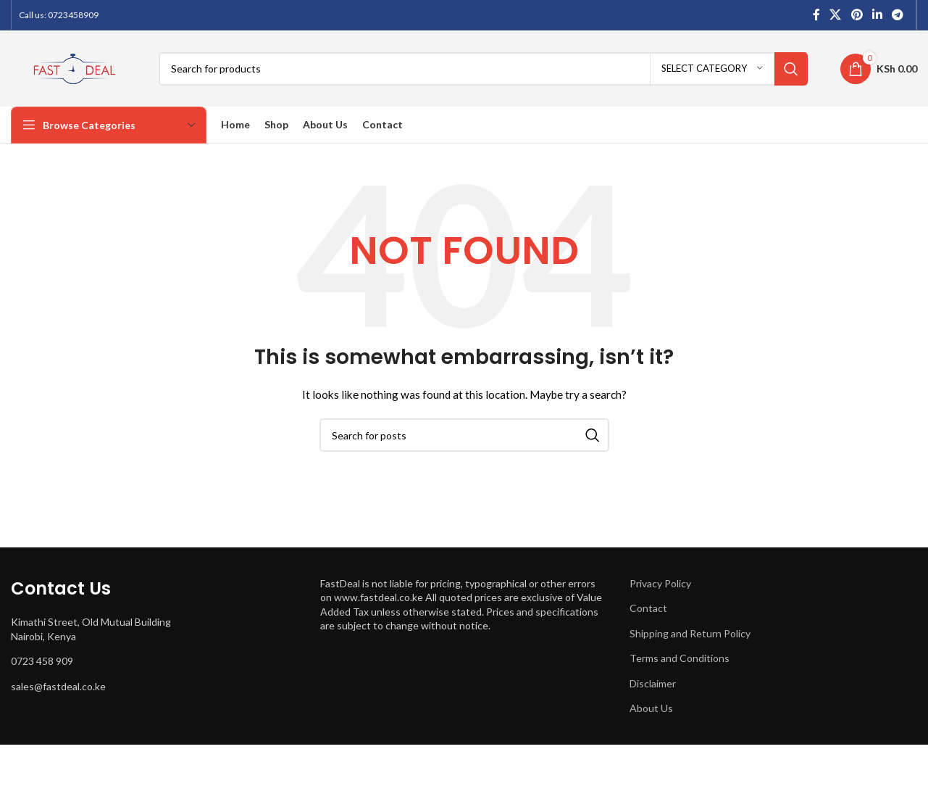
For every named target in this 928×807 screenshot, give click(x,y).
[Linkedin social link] (877, 14)
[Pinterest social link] (856, 14)
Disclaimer (653, 683)
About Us (651, 708)
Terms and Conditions (680, 658)
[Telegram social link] (897, 14)
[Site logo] (74, 67)
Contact (648, 608)
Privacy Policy (660, 583)
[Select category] (712, 69)
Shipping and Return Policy (690, 633)
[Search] (483, 69)
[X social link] (835, 14)
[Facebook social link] (816, 14)
